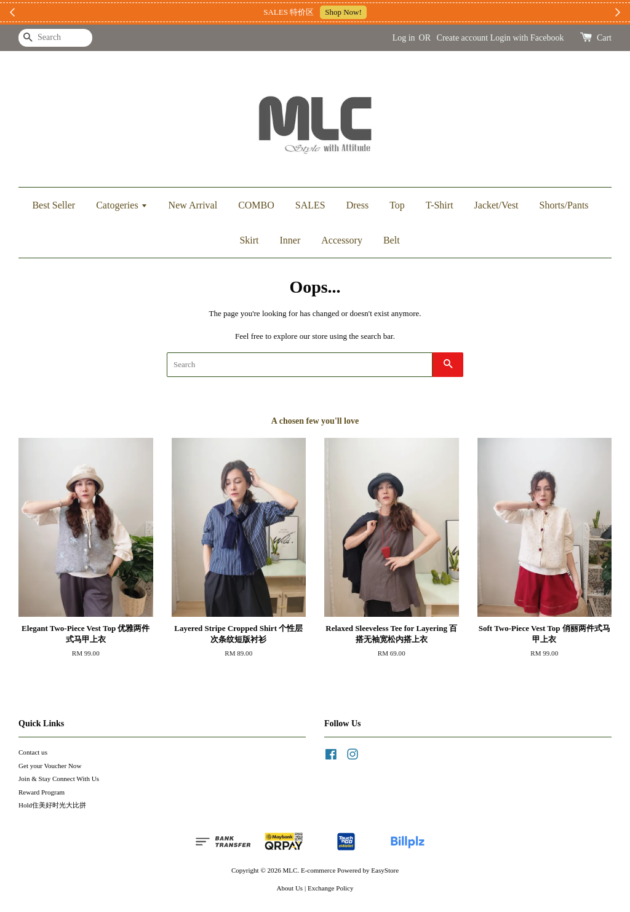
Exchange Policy (331, 888)
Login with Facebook (527, 37)
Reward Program (41, 792)
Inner (290, 240)
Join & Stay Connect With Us (58, 778)
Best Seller (53, 205)
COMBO (256, 205)
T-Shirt (439, 205)
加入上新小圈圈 (389, 12)
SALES (310, 205)
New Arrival (193, 205)
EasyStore (385, 870)
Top (397, 205)
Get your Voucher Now (49, 765)
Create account (462, 37)
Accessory (341, 240)
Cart (604, 37)
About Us (290, 888)
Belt (391, 240)
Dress (357, 205)
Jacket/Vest (496, 205)
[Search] (55, 38)
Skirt (248, 240)
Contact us (32, 752)
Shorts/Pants (564, 205)
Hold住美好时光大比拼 (52, 805)
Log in (404, 37)
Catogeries (121, 205)
